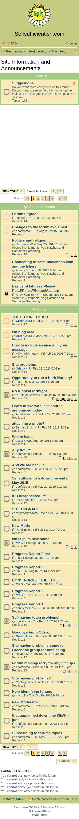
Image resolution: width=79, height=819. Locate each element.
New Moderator (25, 702)
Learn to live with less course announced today (37, 408)
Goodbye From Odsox (31, 632)
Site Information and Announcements (25, 65)
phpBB (28, 807)
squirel (20, 217)
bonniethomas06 (27, 608)
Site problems (24, 364)
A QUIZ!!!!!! (21, 450)
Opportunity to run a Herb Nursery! (42, 378)
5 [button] (52, 198)
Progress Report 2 (27, 591)
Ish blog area (23, 332)
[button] (27, 198)
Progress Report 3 (27, 567)
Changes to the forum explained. (40, 227)
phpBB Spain (43, 811)
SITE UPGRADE (25, 509)
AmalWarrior (24, 414)
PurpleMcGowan (27, 395)
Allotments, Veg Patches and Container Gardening (38, 249)
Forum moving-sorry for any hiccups (43, 663)
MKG (19, 543)
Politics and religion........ (33, 240)
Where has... (22, 437)
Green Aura (24, 321)
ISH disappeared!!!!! (29, 496)
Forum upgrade (25, 214)
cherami (21, 244)
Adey (19, 270)
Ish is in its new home (30, 539)
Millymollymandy (27, 353)
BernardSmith (25, 427)
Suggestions (23, 83)
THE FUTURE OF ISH (30, 317)
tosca (19, 440)
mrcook (21, 695)
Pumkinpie (23, 529)
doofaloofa (23, 231)
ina (18, 381)
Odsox (20, 368)
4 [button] (47, 198)
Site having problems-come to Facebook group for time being (38, 647)
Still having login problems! (35, 617)
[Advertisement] (39, 148)
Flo (18, 500)
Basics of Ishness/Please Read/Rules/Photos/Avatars (35, 288)
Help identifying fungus (32, 691)
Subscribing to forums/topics (37, 733)
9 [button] (59, 198)
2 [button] (38, 198)
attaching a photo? (28, 423)
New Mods (21, 526)
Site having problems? (31, 678)
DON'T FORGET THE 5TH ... (35, 580)
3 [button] (42, 198)
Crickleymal (23, 682)
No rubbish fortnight (29, 391)
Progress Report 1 (27, 604)
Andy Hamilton (25, 294)
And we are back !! (28, 465)
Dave (19, 654)
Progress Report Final (31, 554)
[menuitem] (12, 43)
